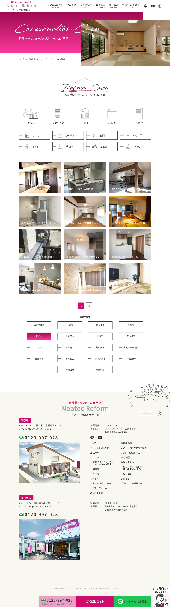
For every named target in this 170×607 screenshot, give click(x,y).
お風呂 (103, 146)
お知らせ (125, 478)
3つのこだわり (55, 5)
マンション (98, 457)
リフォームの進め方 (130, 453)
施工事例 (71, 5)
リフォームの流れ (130, 5)
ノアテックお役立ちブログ (134, 448)
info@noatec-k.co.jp (39, 428)
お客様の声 (86, 5)
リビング (137, 135)
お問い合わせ (128, 462)
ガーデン (69, 135)
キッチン (137, 146)
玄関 (102, 135)
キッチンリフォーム (102, 483)
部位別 (96, 469)
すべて (36, 135)
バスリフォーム (100, 488)
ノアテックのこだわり (101, 448)
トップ (21, 59)
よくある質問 (96, 493)
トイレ (36, 146)
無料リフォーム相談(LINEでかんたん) (133, 468)
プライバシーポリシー (132, 483)
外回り (96, 474)
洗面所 (69, 146)
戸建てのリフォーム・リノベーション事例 (103, 463)
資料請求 (127, 474)
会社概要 (100, 5)
